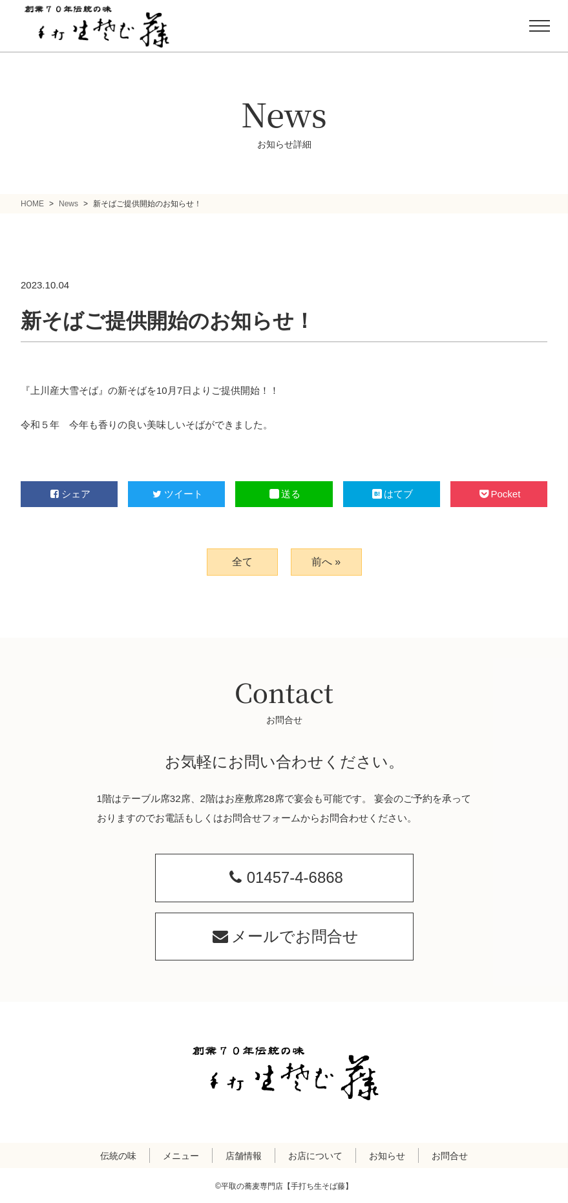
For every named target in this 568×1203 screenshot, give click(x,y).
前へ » (326, 561)
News (68, 203)
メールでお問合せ (284, 935)
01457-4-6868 (284, 877)
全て (242, 561)
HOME (32, 203)
